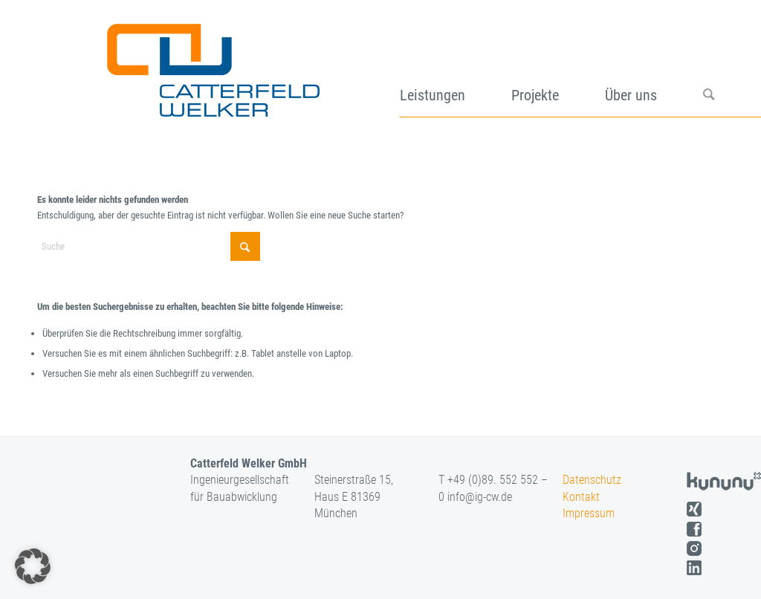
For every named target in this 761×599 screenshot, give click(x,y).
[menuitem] (455, 65)
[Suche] (732, 65)
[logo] (211, 65)
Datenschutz (592, 480)
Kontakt (581, 497)
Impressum (589, 513)
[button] (32, 566)
